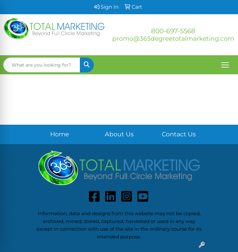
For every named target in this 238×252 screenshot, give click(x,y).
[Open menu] (225, 64)
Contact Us (179, 134)
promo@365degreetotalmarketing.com (173, 38)
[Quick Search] (41, 65)
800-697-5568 (173, 31)
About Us (119, 134)
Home (59, 134)
